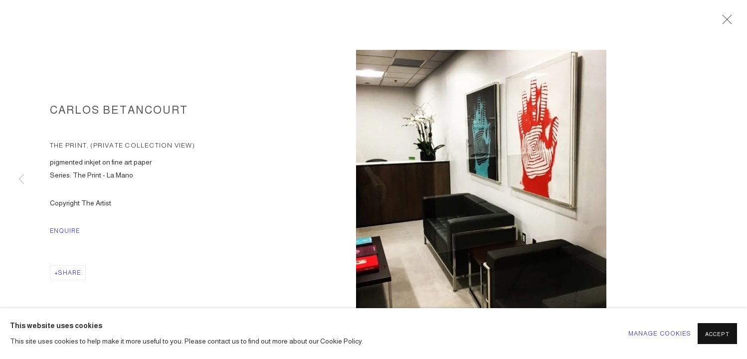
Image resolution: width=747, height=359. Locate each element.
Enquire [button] (65, 230)
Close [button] (724, 22)
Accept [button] (717, 334)
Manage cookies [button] (660, 333)
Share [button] (69, 272)
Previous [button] (21, 179)
